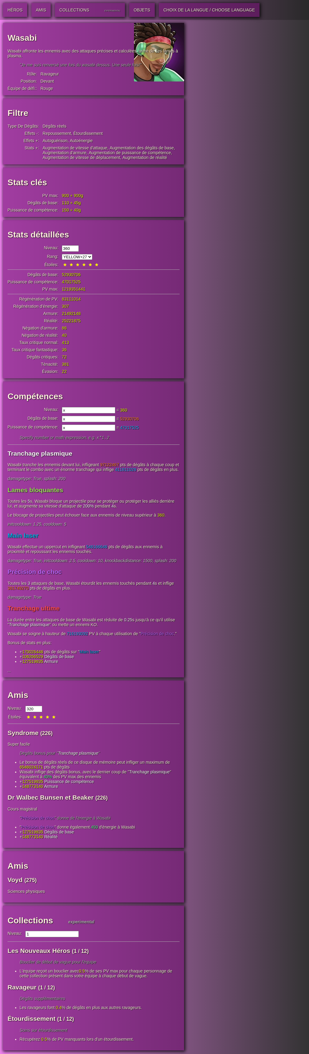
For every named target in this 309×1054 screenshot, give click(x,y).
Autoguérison (55, 140)
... (9, 671)
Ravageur (49, 74)
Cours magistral (22, 809)
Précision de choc (35, 572)
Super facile (19, 744)
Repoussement (57, 133)
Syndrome (23, 733)
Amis (18, 695)
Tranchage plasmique (40, 454)
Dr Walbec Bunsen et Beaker (51, 797)
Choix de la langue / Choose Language (209, 10)
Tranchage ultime (34, 608)
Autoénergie (81, 140)
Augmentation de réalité (145, 157)
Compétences (35, 396)
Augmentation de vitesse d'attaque (75, 147)
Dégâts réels (54, 126)
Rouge (46, 88)
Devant (47, 81)
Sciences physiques (26, 892)
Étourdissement (88, 133)
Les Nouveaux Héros (39, 951)
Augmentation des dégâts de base (142, 147)
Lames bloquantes (35, 490)
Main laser (23, 536)
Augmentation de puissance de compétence (130, 152)
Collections (30, 921)
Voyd (15, 880)
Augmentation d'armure (64, 152)
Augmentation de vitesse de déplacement (81, 157)
